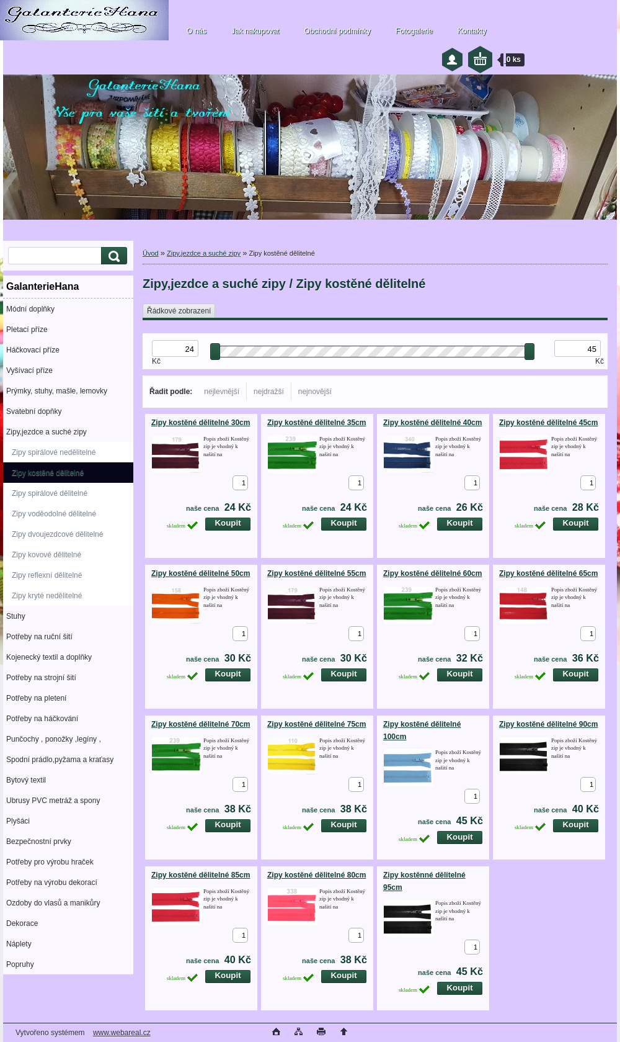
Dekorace (22, 923)
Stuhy (15, 616)
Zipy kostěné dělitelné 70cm (200, 724)
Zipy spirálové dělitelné (49, 493)
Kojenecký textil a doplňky (49, 657)
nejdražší (269, 391)
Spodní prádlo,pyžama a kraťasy (59, 759)
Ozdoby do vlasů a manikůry (53, 903)
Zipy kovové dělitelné (46, 554)
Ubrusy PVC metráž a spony (53, 800)
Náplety (19, 944)
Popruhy (20, 964)
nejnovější (315, 391)
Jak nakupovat (255, 31)
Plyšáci (18, 821)
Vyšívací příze (29, 370)
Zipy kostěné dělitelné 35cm (316, 422)
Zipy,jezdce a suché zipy (46, 432)
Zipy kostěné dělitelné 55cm (316, 573)
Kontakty (472, 31)
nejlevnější (221, 391)
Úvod (151, 253)
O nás (196, 31)
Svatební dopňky (33, 411)
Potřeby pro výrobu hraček (50, 862)
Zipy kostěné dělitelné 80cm (316, 875)
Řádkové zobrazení (179, 311)
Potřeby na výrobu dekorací (51, 882)
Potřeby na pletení (36, 698)
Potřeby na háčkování (42, 718)
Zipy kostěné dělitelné (48, 473)
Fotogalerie (414, 31)
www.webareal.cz (122, 1032)
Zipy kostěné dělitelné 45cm (548, 422)
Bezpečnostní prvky (38, 841)
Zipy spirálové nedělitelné (53, 452)
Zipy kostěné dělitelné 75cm (316, 724)
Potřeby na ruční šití (39, 636)
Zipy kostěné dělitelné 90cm (548, 724)
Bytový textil (26, 780)
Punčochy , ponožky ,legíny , (53, 739)
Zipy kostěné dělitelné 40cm (432, 422)
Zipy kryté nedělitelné (47, 595)
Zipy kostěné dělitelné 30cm (200, 422)
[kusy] (240, 482)
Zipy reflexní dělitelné (47, 575)
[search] (112, 256)
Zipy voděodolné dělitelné (54, 514)
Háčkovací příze (33, 350)
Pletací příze (27, 329)
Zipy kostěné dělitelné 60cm (432, 573)
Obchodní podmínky (337, 31)
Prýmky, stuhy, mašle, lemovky (56, 391)
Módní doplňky (30, 309)
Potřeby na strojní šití (41, 677)
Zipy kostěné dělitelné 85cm (200, 875)
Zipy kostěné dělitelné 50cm (200, 573)
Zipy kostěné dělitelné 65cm (548, 573)
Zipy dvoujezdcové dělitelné (57, 534)
